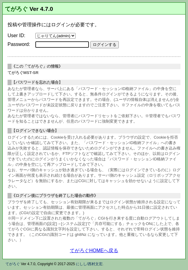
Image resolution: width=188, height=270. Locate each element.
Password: (19, 44)
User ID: (16, 35)
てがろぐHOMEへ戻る (94, 250)
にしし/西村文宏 (89, 264)
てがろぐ (16, 9)
